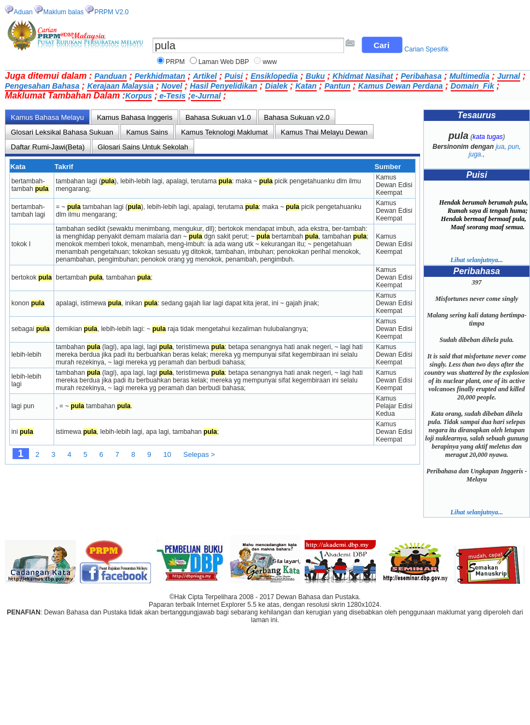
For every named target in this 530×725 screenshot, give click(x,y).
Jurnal (508, 76)
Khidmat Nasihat (363, 76)
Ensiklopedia (274, 76)
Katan (306, 86)
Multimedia (470, 76)
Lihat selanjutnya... (476, 260)
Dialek (276, 86)
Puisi (234, 76)
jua (500, 146)
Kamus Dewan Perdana (400, 86)
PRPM (175, 62)
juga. (476, 154)
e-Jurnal (205, 95)
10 (167, 454)
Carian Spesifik (426, 49)
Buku (315, 76)
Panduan (111, 76)
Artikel (205, 76)
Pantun (337, 86)
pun (513, 146)
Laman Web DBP (224, 62)
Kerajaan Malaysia (120, 86)
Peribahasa (421, 76)
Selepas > (199, 454)
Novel (171, 86)
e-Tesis (172, 95)
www (270, 62)
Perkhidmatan (160, 76)
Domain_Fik (472, 86)
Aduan (23, 12)
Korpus (138, 95)
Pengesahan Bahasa (42, 86)
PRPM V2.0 (111, 12)
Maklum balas (63, 12)
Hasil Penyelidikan (223, 86)
